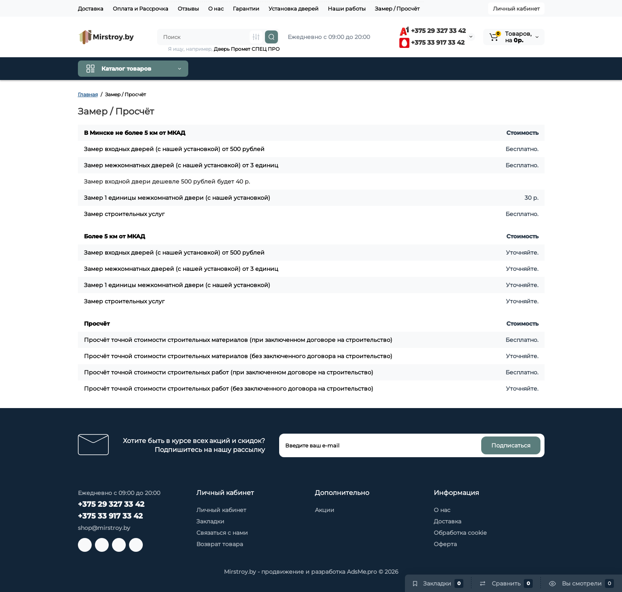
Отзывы (188, 8)
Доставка (90, 8)
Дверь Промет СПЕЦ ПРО (247, 49)
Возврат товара (219, 544)
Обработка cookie (460, 532)
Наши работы (347, 8)
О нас (216, 8)
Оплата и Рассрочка (140, 8)
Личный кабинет (516, 8)
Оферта (445, 544)
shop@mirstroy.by (104, 528)
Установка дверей (294, 8)
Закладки (210, 521)
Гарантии (246, 8)
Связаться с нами (222, 532)
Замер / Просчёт (397, 8)
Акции (324, 510)
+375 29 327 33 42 (432, 31)
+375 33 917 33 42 (432, 42)
